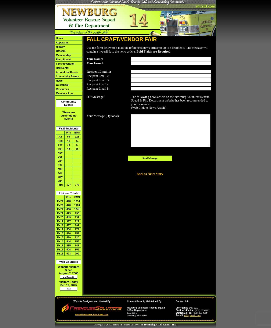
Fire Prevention (65, 63)
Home (59, 38)
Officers (60, 51)
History (60, 46)
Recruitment (63, 59)
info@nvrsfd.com (192, 315)
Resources (62, 89)
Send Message (150, 158)
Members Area (64, 93)
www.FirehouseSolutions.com (92, 314)
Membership (63, 55)
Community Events (67, 76)
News (59, 80)
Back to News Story (150, 173)
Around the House (66, 72)
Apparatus (61, 42)
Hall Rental (62, 68)
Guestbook (62, 84)
